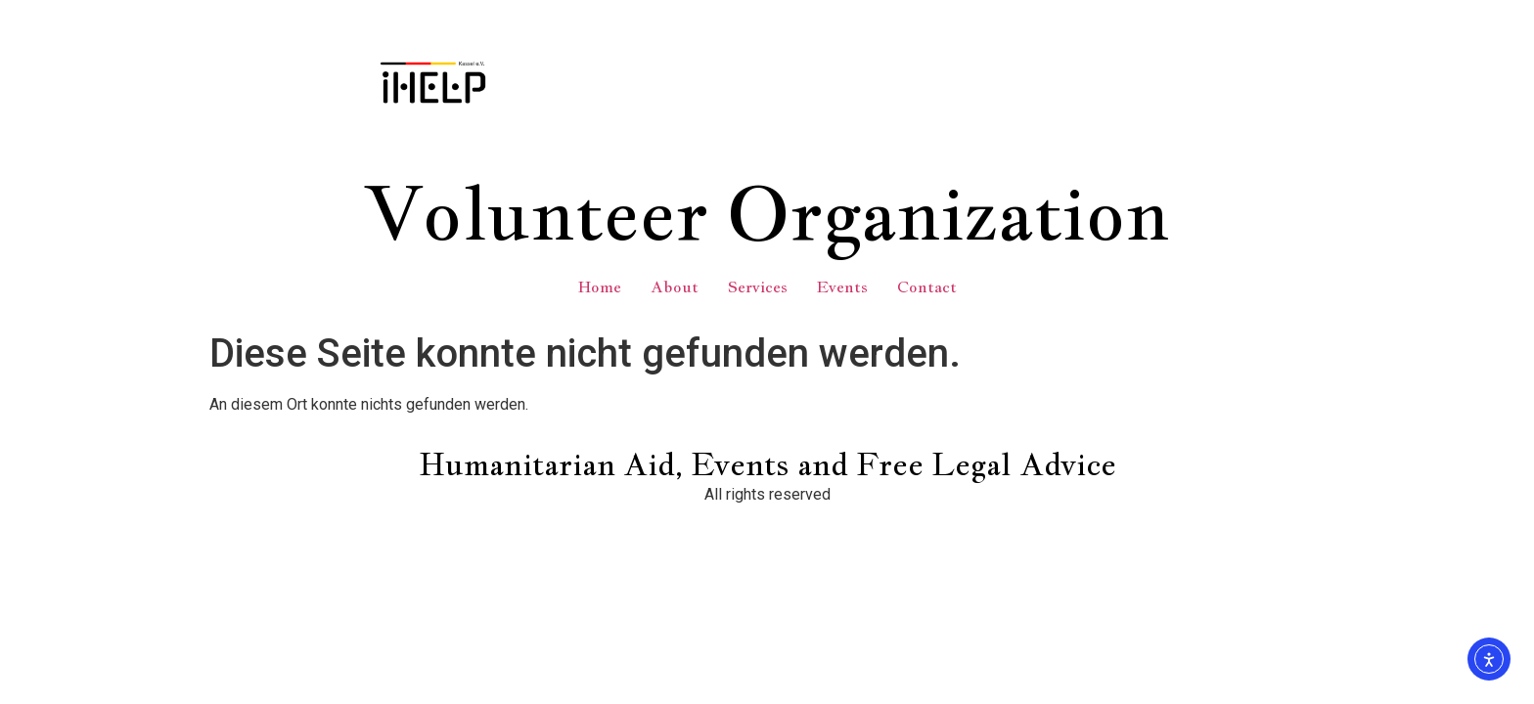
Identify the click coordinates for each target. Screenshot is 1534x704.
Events (842, 287)
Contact (927, 287)
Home (599, 287)
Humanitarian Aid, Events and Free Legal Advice (767, 464)
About (675, 287)
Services (758, 287)
